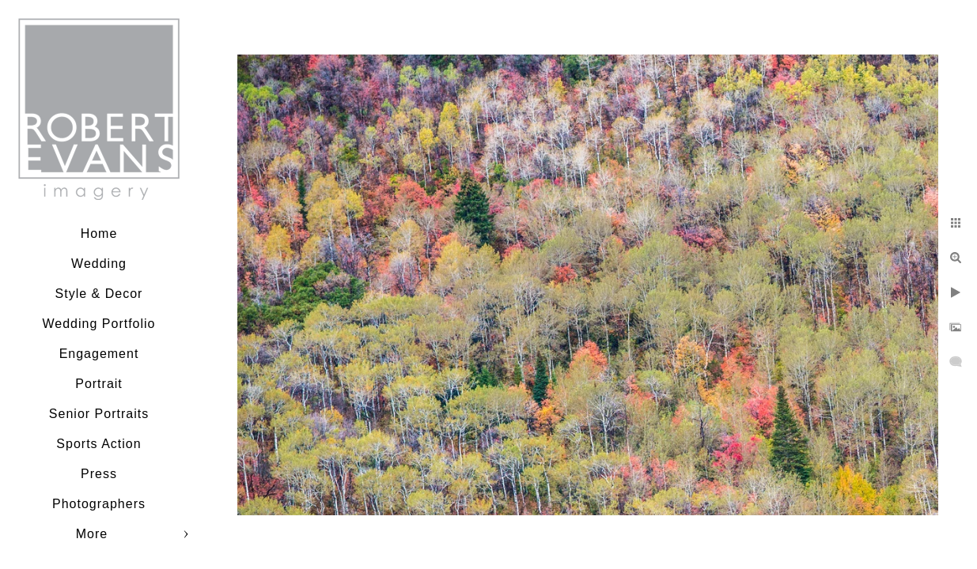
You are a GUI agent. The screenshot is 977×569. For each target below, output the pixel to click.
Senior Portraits (99, 413)
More (92, 534)
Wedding (99, 263)
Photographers (99, 504)
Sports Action (98, 443)
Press (99, 473)
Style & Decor (99, 293)
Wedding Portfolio (99, 323)
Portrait (99, 383)
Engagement (99, 353)
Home (99, 233)
